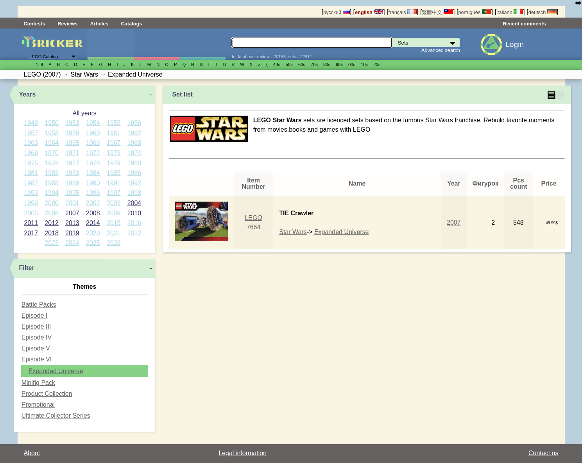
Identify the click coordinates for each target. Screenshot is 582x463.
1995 (72, 192)
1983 (72, 173)
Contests (34, 24)
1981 (31, 173)
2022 (134, 233)
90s (339, 64)
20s (376, 64)
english (369, 12)
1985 (114, 173)
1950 (52, 123)
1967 (114, 142)
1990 (93, 183)
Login (514, 44)
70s (314, 64)
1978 (93, 163)
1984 (93, 173)
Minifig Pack (38, 382)
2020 (93, 233)
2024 (72, 243)
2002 (93, 203)
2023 (52, 243)
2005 (31, 213)
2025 (93, 243)
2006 (52, 213)
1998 (134, 192)
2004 (134, 203)
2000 (52, 203)
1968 (134, 142)
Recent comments (524, 24)
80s (326, 64)
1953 (72, 123)
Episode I (34, 315)
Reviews (67, 24)
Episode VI (36, 359)
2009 (114, 213)
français (403, 12)
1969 (31, 153)
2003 (114, 203)
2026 (114, 243)
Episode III (36, 326)
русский (336, 12)
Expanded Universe (56, 371)
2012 (52, 223)
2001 (72, 203)
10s (364, 64)
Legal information (242, 453)
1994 (52, 192)
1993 (31, 192)
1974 (134, 153)
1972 (93, 153)
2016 (134, 223)
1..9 (39, 64)
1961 (114, 133)
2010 (134, 213)
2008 (93, 213)
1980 (134, 163)
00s (351, 64)
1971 (72, 153)
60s (301, 64)
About (32, 453)
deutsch (542, 12)
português (474, 12)
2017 (31, 233)
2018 (52, 233)
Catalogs (131, 24)
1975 (31, 163)
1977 (72, 163)
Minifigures (156, 44)
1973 (114, 153)
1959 (72, 133)
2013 (72, 223)
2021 (114, 233)
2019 (72, 233)
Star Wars (293, 232)
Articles (99, 24)
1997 (114, 192)
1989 (72, 183)
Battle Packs (38, 304)
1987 (31, 183)
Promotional (38, 404)
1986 (134, 173)
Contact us (543, 453)
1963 (31, 142)
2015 (114, 223)
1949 (31, 123)
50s (289, 64)
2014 (93, 223)
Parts (202, 44)
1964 (52, 142)
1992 (134, 183)
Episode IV (36, 337)
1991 (114, 183)
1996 (93, 192)
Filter (26, 268)
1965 (72, 142)
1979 (114, 163)
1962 (134, 133)
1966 (93, 142)
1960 (93, 133)
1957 (31, 133)
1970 (52, 153)
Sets (110, 44)
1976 (52, 163)
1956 (134, 123)
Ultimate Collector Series (55, 415)
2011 (31, 223)
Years (27, 94)
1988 (52, 183)
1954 (93, 123)
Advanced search (440, 50)
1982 (52, 173)
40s (276, 64)
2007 (72, 213)
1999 (31, 203)
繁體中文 (437, 12)
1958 (52, 133)
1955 (114, 123)
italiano (509, 12)
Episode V (35, 348)
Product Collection (46, 393)
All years (85, 113)
